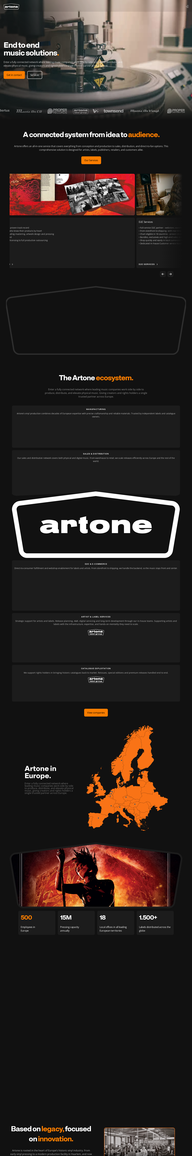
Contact (40, 1118)
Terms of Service (168, 1142)
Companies (36, 6)
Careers (40, 1112)
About (62, 6)
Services (17, 6)
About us (20, 1123)
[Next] (170, 274)
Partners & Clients (25, 1129)
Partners (50, 6)
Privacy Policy (150, 1142)
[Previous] (163, 274)
